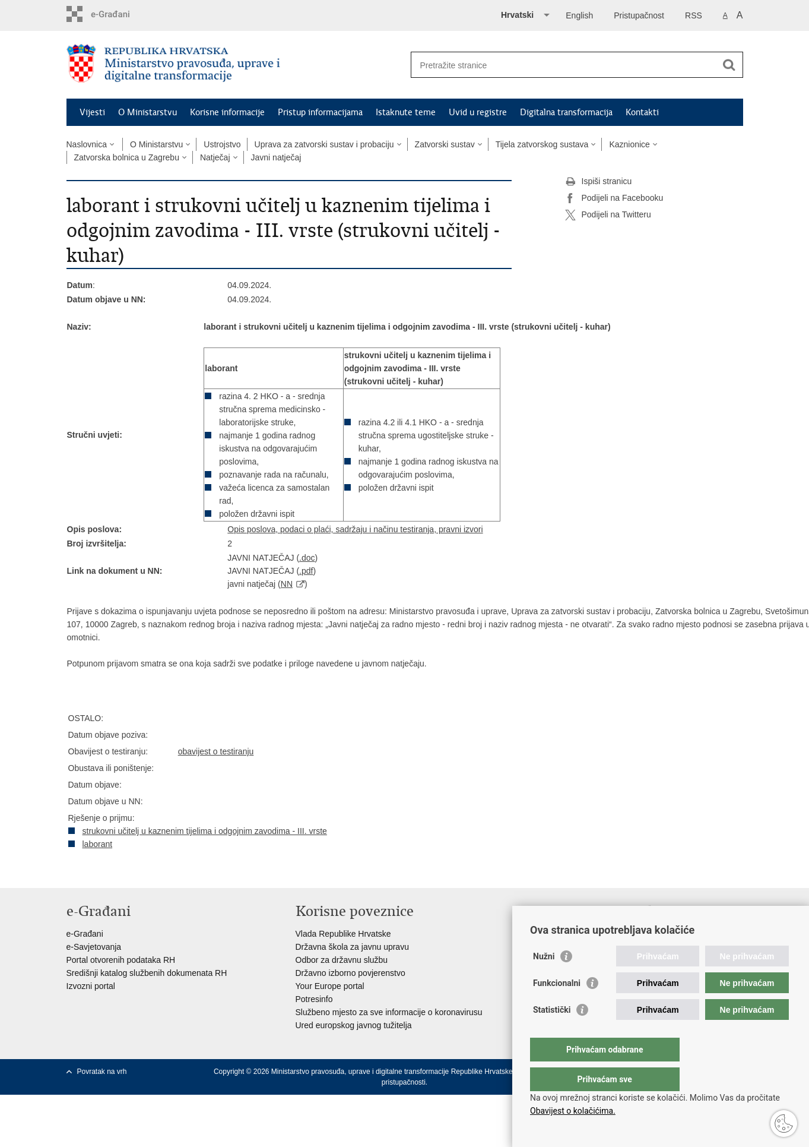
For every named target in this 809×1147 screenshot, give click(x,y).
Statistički (551, 1033)
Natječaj (215, 157)
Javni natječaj (276, 157)
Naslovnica (86, 144)
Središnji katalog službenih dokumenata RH (146, 973)
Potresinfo (314, 999)
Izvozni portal (90, 986)
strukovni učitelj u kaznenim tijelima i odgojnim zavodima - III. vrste (205, 831)
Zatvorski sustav (445, 144)
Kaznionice (629, 144)
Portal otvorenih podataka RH (121, 960)
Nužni (543, 980)
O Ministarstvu (147, 112)
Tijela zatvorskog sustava (542, 144)
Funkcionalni (556, 1007)
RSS (693, 15)
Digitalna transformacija (566, 112)
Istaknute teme (406, 112)
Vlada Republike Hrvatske (343, 934)
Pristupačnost (639, 15)
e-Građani (84, 934)
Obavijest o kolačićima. (573, 1111)
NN (287, 584)
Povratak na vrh (102, 1071)
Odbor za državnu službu (342, 960)
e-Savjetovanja (94, 947)
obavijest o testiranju (216, 751)
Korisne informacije (227, 112)
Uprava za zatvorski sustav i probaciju (324, 144)
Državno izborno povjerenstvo (350, 973)
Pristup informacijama (320, 112)
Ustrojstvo (222, 144)
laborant (98, 844)
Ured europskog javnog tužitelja (354, 1025)
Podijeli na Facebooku (614, 198)
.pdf (306, 571)
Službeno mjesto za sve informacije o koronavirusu (389, 1012)
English (579, 15)
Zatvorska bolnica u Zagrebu (126, 157)
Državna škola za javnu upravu (352, 947)
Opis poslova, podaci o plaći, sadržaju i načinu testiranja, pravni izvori (355, 529)
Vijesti (92, 112)
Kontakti (642, 112)
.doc (307, 558)
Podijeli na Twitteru (608, 215)
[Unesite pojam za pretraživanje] (564, 65)
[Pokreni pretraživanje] (729, 64)
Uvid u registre (478, 112)
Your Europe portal (330, 986)
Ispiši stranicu (598, 181)
